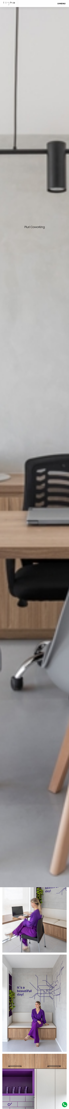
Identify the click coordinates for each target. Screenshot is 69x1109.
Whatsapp (64, 1104)
